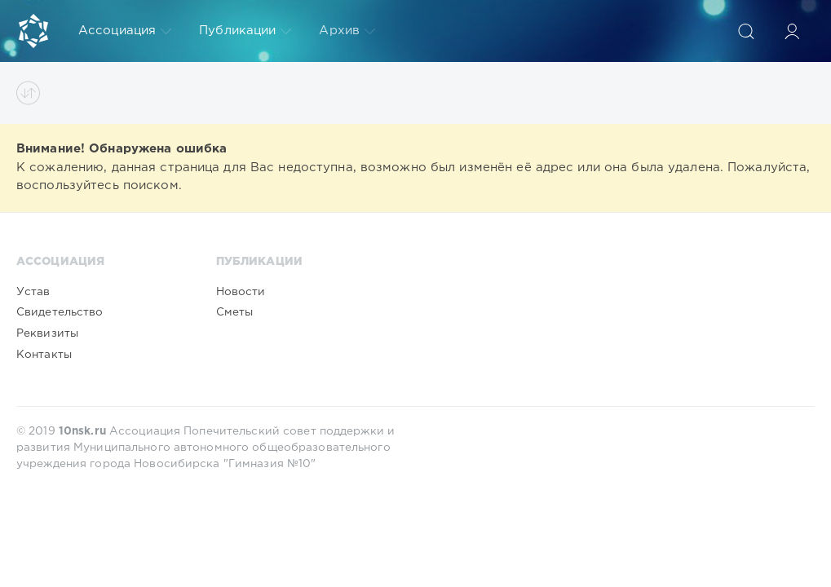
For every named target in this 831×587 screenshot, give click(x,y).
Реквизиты (47, 333)
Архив (347, 31)
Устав (33, 292)
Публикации (245, 31)
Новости (241, 292)
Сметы (235, 312)
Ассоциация (124, 31)
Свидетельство (60, 312)
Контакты (44, 355)
